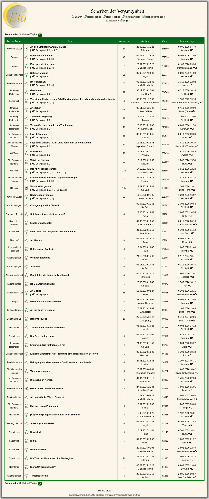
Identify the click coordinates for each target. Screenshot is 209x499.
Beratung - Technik (14, 214)
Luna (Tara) (145, 94)
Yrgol (145, 76)
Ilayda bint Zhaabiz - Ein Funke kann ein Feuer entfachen (60, 142)
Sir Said (185, 94)
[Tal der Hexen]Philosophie (44, 406)
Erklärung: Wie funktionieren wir (47, 345)
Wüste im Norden (39, 160)
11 (63, 172)
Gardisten (35, 90)
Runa (185, 163)
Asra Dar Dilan (145, 129)
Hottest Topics (113, 17)
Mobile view (104, 490)
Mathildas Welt (38, 449)
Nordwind (35, 432)
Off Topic (14, 153)
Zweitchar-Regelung (41, 116)
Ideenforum (14, 328)
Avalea (145, 120)
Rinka (33, 441)
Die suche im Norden (41, 380)
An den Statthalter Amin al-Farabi (48, 47)
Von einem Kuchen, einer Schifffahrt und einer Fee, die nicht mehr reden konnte (72, 99)
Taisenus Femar (145, 59)
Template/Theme (39, 475)
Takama (145, 338)
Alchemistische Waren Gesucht (47, 397)
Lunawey (184, 129)
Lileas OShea (145, 111)
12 (64, 190)
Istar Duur (145, 233)
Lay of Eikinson (38, 134)
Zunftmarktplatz (14, 319)
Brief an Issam (38, 82)
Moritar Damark (145, 303)
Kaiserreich (14, 101)
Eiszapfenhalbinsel (14, 75)
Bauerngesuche (38, 319)
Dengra (14, 57)
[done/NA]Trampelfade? (43, 467)
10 (60, 172)
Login (126, 20)
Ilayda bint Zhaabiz (145, 146)
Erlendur (145, 50)
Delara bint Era (145, 198)
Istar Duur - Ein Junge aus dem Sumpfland (53, 231)
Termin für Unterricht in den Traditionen (51, 125)
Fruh (185, 285)
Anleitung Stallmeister (42, 423)
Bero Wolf (145, 355)
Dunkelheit (36, 151)
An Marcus (36, 240)
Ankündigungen (14, 205)
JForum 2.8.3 (83, 495)
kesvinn (185, 50)
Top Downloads (132, 17)
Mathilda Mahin (145, 68)
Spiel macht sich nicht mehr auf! (47, 214)
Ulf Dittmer (136, 495)
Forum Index (11, 34)
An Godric (35, 291)
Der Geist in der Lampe (42, 336)
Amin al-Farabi (145, 224)
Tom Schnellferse (145, 416)
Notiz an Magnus (39, 73)
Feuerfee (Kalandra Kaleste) (145, 102)
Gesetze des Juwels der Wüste (46, 388)
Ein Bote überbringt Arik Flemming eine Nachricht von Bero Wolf (64, 353)
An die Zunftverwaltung (42, 310)
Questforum (14, 336)
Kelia (145, 216)
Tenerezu (145, 277)
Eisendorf (14, 240)
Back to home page (155, 17)
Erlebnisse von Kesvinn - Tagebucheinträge (53, 177)
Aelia (184, 347)
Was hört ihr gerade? (41, 186)
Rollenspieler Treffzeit (41, 249)
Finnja (145, 407)
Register (113, 20)
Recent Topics (94, 17)
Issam (185, 85)
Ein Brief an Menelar (41, 223)
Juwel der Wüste (14, 49)
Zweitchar (35, 108)
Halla (145, 251)
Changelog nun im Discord (44, 205)
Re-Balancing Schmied (42, 284)
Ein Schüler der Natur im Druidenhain (50, 275)
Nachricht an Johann (41, 55)
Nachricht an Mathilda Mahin (45, 301)
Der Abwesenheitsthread (43, 169)
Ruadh (145, 137)
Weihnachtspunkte (40, 257)
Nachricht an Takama (41, 195)
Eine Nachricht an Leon (42, 64)
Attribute (35, 266)
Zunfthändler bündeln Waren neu (47, 327)
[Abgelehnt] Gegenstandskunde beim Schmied (55, 414)
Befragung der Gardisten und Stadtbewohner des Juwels (60, 362)
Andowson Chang (122, 495)
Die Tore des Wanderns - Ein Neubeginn (51, 458)
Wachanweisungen (40, 371)
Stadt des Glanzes (14, 310)
